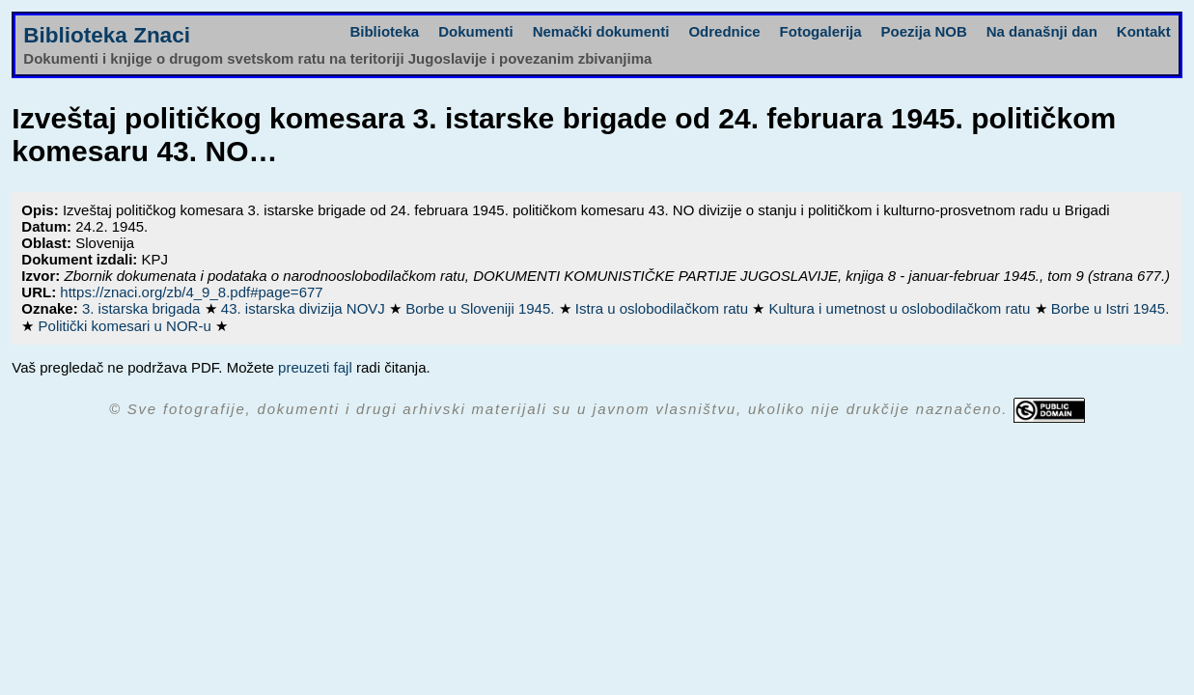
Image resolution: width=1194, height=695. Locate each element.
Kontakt (1144, 31)
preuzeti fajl (315, 367)
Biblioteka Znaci (106, 35)
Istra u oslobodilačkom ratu (663, 308)
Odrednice (724, 31)
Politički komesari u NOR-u (127, 326)
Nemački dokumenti (601, 31)
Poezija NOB (924, 31)
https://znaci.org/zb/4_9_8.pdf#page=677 (191, 292)
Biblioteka (384, 31)
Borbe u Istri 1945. (1110, 308)
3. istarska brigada (143, 308)
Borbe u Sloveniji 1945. (481, 308)
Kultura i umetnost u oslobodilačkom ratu (901, 308)
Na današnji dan (1041, 31)
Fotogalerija (821, 31)
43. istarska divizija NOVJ (305, 308)
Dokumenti (476, 31)
